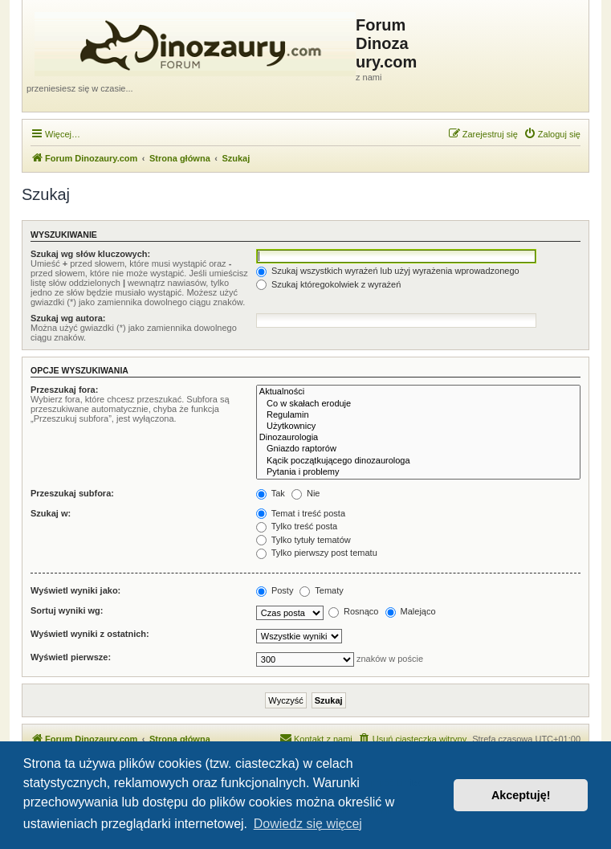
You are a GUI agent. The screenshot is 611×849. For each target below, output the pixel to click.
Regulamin (418, 415)
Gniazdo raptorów (418, 449)
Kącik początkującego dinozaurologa (418, 461)
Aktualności (418, 392)
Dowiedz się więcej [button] (308, 824)
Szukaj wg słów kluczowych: (90, 254)
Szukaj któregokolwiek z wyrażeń (328, 284)
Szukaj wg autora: (68, 318)
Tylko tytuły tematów (303, 540)
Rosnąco (353, 611)
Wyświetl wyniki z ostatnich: (90, 634)
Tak (270, 493)
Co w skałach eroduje (418, 404)
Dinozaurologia (418, 437)
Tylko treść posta (296, 526)
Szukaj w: (51, 513)
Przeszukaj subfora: (72, 493)
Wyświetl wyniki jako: (75, 590)
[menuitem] (551, 134)
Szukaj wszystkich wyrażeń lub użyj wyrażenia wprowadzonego (387, 271)
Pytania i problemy (418, 472)
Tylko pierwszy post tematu (316, 552)
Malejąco (410, 611)
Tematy (321, 590)
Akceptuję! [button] (521, 795)
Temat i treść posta (300, 513)
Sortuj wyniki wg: (67, 610)
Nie (305, 493)
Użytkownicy (418, 426)
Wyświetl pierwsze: (71, 657)
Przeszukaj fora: (64, 389)
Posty (275, 590)
